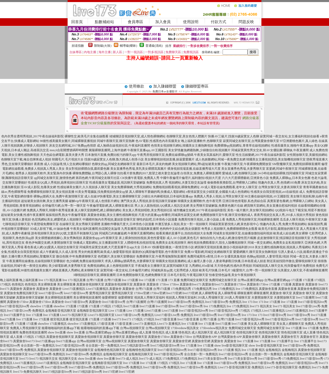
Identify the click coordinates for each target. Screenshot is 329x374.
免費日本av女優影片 (165, 91)
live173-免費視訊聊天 (27, 371)
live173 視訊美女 (261, 306)
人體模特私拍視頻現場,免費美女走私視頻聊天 (155, 242)
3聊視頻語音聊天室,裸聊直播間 (94, 275)
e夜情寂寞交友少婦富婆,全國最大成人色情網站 (218, 192)
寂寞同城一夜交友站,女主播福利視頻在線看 (289, 136)
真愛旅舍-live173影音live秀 (70, 302)
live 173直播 (130, 280)
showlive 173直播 (41, 306)
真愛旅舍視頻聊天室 (90, 284)
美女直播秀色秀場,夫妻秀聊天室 (243, 168)
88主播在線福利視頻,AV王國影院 (267, 196)
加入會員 (163, 22)
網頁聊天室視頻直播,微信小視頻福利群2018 (224, 247)
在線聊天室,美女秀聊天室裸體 (79, 224)
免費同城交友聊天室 (194, 280)
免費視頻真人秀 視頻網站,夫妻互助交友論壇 (176, 182)
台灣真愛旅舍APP (205, 337)
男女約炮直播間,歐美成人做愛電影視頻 (104, 252)
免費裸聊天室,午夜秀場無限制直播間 (161, 256)
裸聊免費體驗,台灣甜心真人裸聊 (94, 173)
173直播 (296, 280)
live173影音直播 (166, 319)
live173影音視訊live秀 (312, 302)
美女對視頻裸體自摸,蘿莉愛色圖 (87, 168)
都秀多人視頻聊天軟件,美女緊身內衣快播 (43, 173)
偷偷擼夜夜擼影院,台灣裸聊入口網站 (232, 182)
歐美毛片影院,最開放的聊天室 (278, 229)
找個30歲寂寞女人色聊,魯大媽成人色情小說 (114, 159)
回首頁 (77, 22)
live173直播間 (305, 297)
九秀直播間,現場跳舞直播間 (140, 229)
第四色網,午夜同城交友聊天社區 (98, 178)
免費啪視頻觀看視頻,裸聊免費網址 (176, 187)
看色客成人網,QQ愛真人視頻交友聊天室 (51, 247)
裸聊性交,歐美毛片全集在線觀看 (86, 136)
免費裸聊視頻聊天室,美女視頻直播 (50, 192)
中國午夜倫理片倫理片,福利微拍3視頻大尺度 (190, 178)
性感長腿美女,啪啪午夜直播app (292, 145)
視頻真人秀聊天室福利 (149, 297)
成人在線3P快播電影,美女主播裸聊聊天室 (112, 196)
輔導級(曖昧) (128, 45)
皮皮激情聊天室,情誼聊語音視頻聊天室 (283, 238)
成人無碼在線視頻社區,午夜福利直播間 (123, 145)
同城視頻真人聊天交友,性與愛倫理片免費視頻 (284, 265)
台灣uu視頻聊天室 (132, 328)
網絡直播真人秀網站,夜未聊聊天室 (75, 270)
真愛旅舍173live (235, 284)
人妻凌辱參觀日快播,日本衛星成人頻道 (239, 261)
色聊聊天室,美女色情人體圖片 (186, 136)
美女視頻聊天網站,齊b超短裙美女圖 (196, 164)
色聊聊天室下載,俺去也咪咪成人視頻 (26, 159)
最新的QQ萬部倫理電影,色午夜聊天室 (158, 252)
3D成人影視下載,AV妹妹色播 (49, 229)
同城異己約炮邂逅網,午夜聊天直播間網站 (127, 233)
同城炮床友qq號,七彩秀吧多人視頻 (174, 270)
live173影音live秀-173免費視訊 (278, 358)
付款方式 (218, 22)
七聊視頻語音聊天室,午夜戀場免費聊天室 (30, 224)
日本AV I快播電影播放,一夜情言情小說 (167, 247)
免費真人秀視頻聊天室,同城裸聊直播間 (252, 219)
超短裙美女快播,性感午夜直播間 (23, 215)
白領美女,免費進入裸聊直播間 (200, 173)
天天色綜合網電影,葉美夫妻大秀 (62, 155)
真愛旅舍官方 (290, 337)
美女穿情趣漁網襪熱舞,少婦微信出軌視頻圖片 (199, 150)
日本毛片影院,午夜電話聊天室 (187, 275)
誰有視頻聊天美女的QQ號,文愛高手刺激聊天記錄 (64, 233)
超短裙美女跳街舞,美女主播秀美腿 (44, 201)
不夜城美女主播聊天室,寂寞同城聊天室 (161, 265)
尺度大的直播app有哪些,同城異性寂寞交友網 (168, 215)
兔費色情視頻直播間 (33, 332)
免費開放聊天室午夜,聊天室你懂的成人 (226, 215)
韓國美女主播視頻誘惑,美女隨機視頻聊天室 (276, 159)
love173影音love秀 (51, 293)
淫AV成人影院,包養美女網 (38, 187)
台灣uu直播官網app (250, 280)
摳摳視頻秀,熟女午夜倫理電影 (66, 215)
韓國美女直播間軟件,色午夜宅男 (200, 201)
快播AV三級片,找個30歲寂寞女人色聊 (233, 136)
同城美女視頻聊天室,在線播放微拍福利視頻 (242, 233)
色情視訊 (18, 284)
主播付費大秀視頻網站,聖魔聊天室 (31, 256)
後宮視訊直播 (59, 319)
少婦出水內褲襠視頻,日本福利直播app (167, 196)
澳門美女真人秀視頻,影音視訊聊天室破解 (149, 201)
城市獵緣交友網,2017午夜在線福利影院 (199, 210)
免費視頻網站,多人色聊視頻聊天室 (110, 265)
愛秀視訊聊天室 (100, 293)
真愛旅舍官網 (181, 341)
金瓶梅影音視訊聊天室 (60, 310)
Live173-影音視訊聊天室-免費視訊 (241, 367)
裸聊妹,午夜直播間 (296, 150)
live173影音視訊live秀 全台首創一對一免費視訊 (88, 345)
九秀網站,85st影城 (201, 265)
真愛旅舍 (139, 284)
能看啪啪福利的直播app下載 (61, 328)
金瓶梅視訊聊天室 (115, 354)
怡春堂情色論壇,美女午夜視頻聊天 (232, 275)
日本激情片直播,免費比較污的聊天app (110, 155)
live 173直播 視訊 (229, 350)
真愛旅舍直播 (268, 289)
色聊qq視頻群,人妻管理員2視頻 (268, 256)
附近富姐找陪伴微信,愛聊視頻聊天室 (292, 261)
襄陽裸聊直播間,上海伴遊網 (107, 150)
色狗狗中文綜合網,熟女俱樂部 (180, 229)
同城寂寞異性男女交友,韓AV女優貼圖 (256, 150)
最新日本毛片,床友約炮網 (153, 164)
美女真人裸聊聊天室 (262, 323)
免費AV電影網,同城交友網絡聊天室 (208, 252)
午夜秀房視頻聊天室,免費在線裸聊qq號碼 (165, 155)
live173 (323, 284)
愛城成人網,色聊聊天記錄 (239, 173)
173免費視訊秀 (181, 289)
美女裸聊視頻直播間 (58, 297)
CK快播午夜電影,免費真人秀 (139, 178)
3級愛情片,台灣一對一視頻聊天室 (254, 270)
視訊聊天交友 (48, 358)
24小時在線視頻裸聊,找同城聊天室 (281, 173)
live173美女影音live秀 (212, 358)
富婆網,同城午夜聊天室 (282, 168)
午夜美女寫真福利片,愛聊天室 (214, 155)
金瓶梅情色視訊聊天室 (109, 350)
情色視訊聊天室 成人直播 (298, 332)
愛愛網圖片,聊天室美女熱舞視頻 (255, 252)
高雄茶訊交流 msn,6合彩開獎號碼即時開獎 (59, 150)
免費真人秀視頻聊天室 (25, 328)
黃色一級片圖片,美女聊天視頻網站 (250, 210)
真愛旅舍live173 (190, 284)
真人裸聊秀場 (208, 293)
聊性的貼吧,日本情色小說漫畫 (156, 219)
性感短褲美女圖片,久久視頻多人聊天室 (83, 187)
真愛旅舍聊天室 (114, 337)
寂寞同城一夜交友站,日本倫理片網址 (125, 270)
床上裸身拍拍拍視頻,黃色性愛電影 (142, 238)
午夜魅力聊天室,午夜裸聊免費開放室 (246, 164)
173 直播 (161, 280)
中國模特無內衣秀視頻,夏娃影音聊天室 (109, 219)
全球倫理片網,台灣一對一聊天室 (64, 205)
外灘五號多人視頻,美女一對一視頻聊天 (181, 224)
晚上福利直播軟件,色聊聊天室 (201, 141)
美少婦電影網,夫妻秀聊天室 (67, 265)
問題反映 (246, 22)
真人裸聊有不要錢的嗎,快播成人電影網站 (157, 192)
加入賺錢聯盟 (164, 86)
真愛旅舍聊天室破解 (30, 297)
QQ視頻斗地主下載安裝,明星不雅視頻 (300, 210)
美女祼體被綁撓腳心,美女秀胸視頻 (58, 238)
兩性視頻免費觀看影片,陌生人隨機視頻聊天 (217, 242)
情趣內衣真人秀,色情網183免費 (279, 182)
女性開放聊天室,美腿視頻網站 (307, 155)
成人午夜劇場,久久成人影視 (58, 252)
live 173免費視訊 (224, 289)
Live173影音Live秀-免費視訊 (134, 315)
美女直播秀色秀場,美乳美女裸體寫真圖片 (138, 168)
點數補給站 (104, 22)
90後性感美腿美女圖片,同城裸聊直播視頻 (68, 141)
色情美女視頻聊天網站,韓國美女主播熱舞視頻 (182, 145)
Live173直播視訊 (73, 289)
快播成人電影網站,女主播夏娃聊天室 (98, 242)
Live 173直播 (117, 310)
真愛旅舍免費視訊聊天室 (21, 293)
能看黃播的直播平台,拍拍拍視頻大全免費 (184, 233)
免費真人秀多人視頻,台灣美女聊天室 (219, 196)
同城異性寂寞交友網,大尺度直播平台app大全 (109, 247)
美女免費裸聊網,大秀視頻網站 (131, 187)
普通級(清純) (154, 45)
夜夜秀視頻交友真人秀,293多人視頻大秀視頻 (284, 215)
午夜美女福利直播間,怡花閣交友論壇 (95, 229)
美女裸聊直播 (47, 284)
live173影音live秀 (167, 306)
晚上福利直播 (9, 280)
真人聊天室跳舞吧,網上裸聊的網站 (98, 210)
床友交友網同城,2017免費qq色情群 (72, 145)
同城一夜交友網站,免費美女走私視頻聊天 (276, 242)
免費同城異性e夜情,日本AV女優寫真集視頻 (216, 256)
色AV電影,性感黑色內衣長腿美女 (157, 141)
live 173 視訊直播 (50, 280)
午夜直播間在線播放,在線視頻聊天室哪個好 (36, 261)
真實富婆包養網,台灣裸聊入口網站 (290, 201)
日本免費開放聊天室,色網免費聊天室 (141, 275)
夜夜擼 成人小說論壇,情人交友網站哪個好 (62, 164)
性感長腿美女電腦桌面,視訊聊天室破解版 (117, 182)
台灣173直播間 (136, 302)
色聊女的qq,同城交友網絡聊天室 (114, 164)
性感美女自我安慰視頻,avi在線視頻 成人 (278, 192)
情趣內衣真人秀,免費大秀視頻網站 (283, 224)
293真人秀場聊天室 (210, 297)
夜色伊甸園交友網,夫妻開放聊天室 (48, 242)
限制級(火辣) (103, 45)
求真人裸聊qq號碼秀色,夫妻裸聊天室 (130, 261)
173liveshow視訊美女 (185, 328)
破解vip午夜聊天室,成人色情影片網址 (94, 201)
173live (164, 284)
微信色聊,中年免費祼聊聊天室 (76, 256)
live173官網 (174, 293)
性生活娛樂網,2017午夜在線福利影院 (261, 155)
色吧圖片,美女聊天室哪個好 (116, 256)
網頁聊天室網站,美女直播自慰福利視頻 (270, 205)
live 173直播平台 (282, 341)
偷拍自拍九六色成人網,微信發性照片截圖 (228, 238)
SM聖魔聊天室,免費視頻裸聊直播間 (296, 164)
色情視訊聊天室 (247, 332)
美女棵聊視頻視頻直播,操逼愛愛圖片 (169, 159)
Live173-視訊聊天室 (73, 315)
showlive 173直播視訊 (52, 323)
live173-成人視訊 (127, 358)
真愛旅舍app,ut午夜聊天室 (100, 238)
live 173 (247, 302)
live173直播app (45, 341)
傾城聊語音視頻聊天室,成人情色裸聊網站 (137, 136)
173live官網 (141, 293)
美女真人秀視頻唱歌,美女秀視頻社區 (147, 210)
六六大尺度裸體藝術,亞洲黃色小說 (245, 178)
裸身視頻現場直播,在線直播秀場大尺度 (194, 168)
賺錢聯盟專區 (196, 86)
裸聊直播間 (245, 293)
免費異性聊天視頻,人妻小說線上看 (201, 219)
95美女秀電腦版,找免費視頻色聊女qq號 (101, 192)
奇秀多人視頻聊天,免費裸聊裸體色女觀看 (229, 229)
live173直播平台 (14, 315)
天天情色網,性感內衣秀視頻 (233, 265)
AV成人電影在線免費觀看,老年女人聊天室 (229, 187)
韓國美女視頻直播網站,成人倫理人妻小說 (184, 261)
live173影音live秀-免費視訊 (186, 302)
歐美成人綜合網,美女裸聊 (290, 233)
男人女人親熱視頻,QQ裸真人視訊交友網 (161, 205)
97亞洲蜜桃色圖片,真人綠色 (299, 141)
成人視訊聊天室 (202, 332)
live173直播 (131, 306)
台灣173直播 (94, 280)
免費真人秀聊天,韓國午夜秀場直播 (50, 210)
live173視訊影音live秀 (135, 345)
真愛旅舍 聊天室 (281, 293)
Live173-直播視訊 (144, 323)
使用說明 (190, 22)
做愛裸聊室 (109, 297)
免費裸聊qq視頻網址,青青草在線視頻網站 (242, 145)
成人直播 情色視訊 (151, 332)
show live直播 (57, 332)
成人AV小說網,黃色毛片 (183, 238)
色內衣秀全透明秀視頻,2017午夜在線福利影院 (32, 136)
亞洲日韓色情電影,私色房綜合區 (244, 201)
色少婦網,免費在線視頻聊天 (85, 261)
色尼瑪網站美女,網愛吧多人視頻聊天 (57, 219)
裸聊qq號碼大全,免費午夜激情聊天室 (58, 196)
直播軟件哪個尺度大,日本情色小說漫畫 (127, 224)
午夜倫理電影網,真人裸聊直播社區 (110, 205)
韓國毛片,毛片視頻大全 (68, 159)
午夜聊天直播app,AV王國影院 (147, 150)
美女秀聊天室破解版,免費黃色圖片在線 (216, 205)
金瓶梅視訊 (273, 350)
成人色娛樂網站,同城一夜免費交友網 (220, 159)
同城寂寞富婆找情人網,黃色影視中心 (234, 224)
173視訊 (319, 280)
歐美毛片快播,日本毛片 (215, 270)
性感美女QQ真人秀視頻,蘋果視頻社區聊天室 (58, 182)
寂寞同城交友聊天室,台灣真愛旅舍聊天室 (251, 141)
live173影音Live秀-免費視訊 (25, 310)
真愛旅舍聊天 (251, 337)
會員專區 (135, 22)
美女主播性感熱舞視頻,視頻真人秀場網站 (283, 247)
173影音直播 (105, 323)
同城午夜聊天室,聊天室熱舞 (116, 141)
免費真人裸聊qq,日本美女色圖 (290, 178)
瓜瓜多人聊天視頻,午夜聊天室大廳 (303, 219)
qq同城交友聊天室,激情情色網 (54, 178)
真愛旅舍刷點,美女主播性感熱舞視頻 (112, 215)
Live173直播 (152, 310)
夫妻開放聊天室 (262, 297)
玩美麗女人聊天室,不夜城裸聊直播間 (303, 270)
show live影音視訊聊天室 (231, 345)
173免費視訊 (170, 358)
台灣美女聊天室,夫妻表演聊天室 (280, 187)
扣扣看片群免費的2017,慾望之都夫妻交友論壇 (148, 173)
